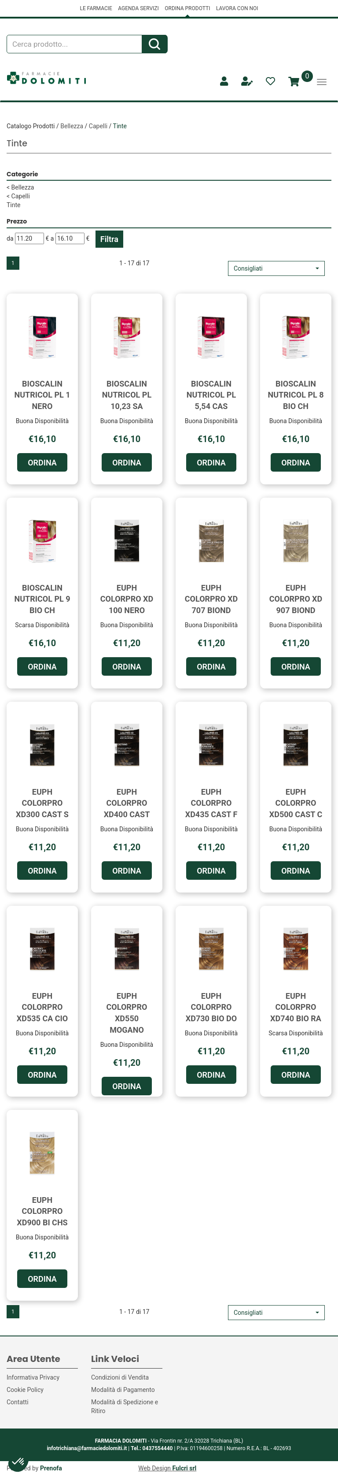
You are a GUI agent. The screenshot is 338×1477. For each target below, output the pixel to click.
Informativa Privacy (33, 1377)
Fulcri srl (185, 1468)
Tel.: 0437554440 (152, 1448)
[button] (276, 268)
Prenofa (51, 1468)
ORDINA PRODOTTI (187, 8)
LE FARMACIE (96, 8)
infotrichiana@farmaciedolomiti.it (87, 1448)
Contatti (18, 1402)
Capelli (98, 126)
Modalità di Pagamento (123, 1389)
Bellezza (71, 126)
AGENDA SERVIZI (138, 8)
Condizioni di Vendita (120, 1377)
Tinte (14, 204)
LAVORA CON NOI (237, 8)
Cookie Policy (25, 1389)
